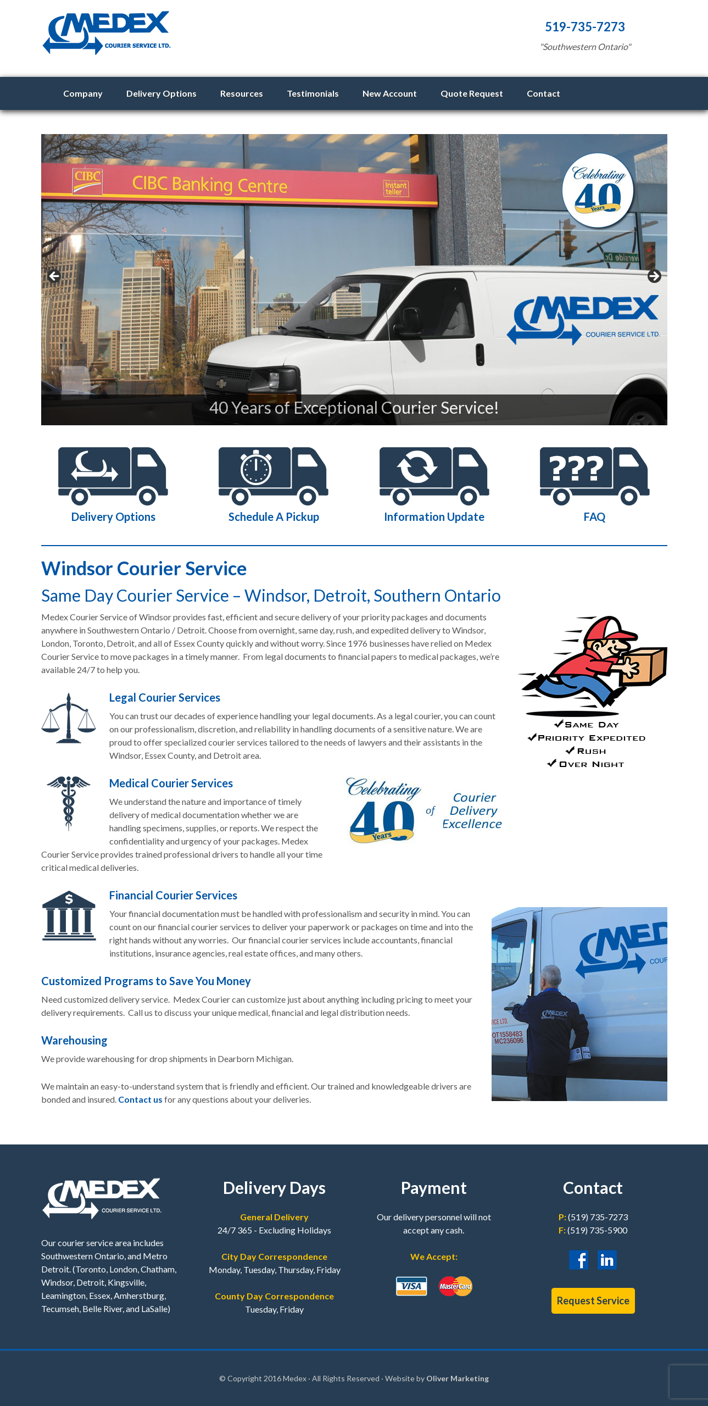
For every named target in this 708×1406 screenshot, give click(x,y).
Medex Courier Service (255, 38)
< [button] (55, 277)
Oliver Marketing (457, 1378)
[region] (354, 279)
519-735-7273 (585, 26)
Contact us (140, 1099)
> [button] (653, 277)
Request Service (593, 1300)
